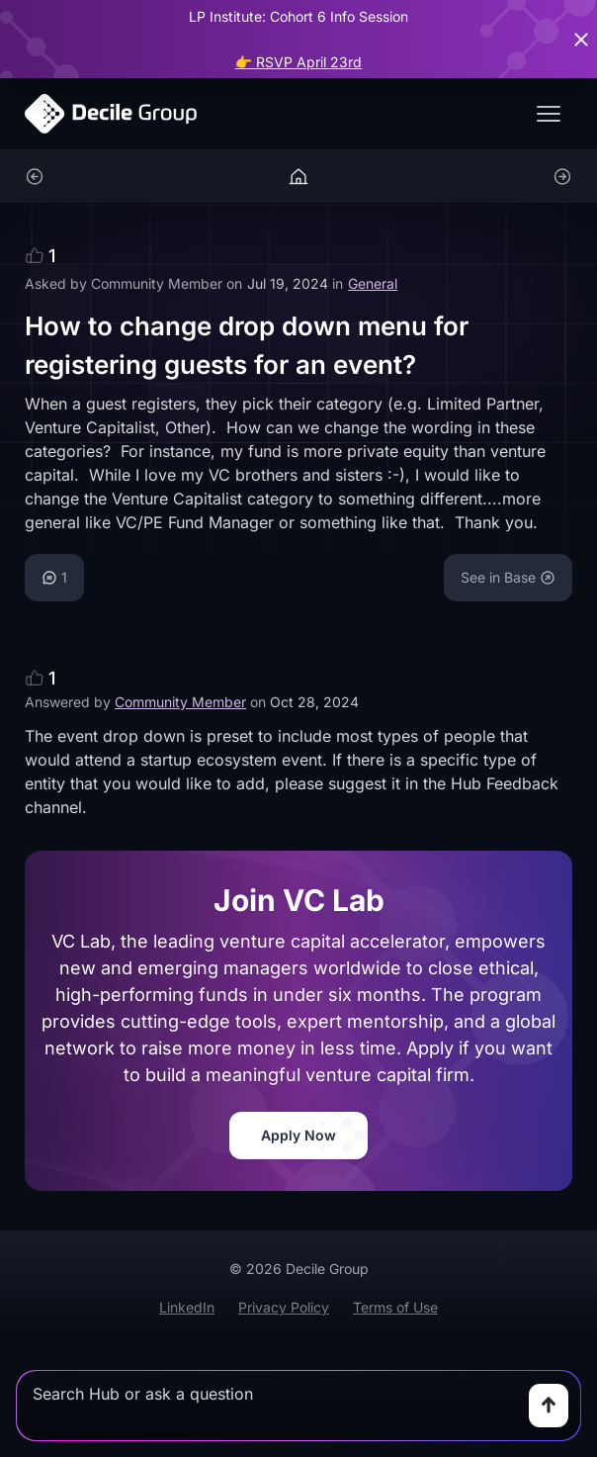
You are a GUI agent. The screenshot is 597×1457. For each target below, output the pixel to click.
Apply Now (298, 1135)
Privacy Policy (283, 1307)
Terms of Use (395, 1307)
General (372, 283)
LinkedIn (186, 1307)
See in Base (508, 577)
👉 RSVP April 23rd (298, 61)
